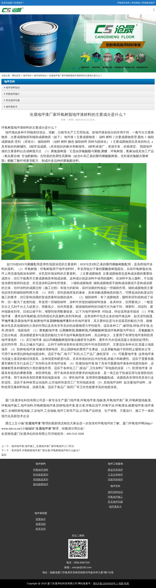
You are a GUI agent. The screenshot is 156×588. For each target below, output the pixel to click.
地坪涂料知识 (40, 75)
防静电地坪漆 (26, 349)
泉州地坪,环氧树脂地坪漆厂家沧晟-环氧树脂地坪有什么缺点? (45, 450)
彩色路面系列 (40, 474)
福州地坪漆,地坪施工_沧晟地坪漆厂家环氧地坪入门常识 (42, 446)
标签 (126, 583)
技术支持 (41, 529)
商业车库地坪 (115, 470)
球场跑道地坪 (148, 3)
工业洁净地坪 (115, 474)
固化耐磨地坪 (40, 484)
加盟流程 (41, 524)
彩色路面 (136, 3)
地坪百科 (27, 75)
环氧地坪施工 (13, 94)
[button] (73, 68)
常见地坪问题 (13, 100)
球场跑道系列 (40, 479)
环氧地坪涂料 (123, 3)
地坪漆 (18, 127)
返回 (3, 455)
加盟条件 (41, 519)
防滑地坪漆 (140, 368)
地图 (120, 583)
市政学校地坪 (115, 479)
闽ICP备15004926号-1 (105, 583)
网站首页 (16, 75)
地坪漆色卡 (11, 106)
